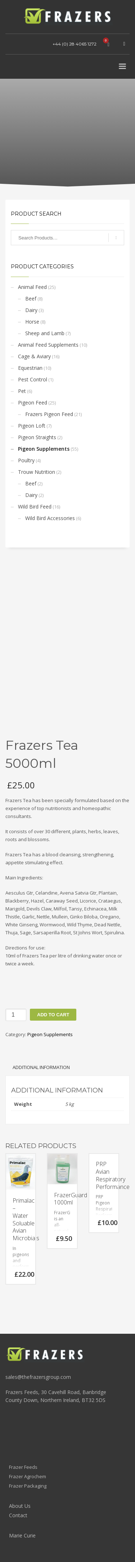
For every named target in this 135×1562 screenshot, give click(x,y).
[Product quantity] (15, 1015)
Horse (32, 321)
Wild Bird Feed (34, 506)
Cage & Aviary (34, 356)
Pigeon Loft (31, 425)
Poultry (26, 460)
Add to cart (53, 1014)
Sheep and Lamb (44, 333)
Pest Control (32, 379)
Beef (30, 298)
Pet (22, 391)
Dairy (31, 310)
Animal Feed (32, 287)
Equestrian (30, 367)
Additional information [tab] (41, 1067)
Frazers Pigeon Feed (49, 414)
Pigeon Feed (32, 402)
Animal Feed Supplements (48, 344)
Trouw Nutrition (36, 471)
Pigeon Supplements (43, 448)
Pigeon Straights (37, 437)
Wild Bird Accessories (50, 518)
